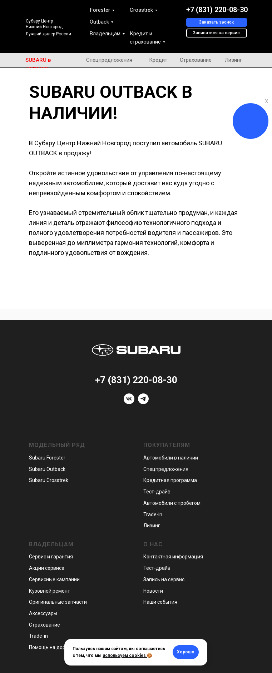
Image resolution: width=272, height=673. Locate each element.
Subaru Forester (47, 458)
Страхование (196, 60)
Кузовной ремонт (49, 591)
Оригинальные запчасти (58, 602)
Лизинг (233, 60)
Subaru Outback (47, 469)
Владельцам (105, 33)
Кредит (158, 60)
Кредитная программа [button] (170, 480)
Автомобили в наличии (170, 458)
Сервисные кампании (54, 579)
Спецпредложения (109, 60)
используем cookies (124, 655)
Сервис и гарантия (51, 556)
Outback (99, 22)
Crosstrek (141, 10)
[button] (216, 22)
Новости (153, 591)
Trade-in (152, 514)
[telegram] (143, 402)
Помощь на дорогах (52, 647)
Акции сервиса (46, 568)
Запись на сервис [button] (163, 579)
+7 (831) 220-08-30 (217, 9)
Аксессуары (43, 613)
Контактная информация (173, 556)
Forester (100, 10)
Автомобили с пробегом (172, 503)
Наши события (160, 602)
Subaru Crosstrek (48, 480)
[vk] (129, 402)
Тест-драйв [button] (156, 491)
